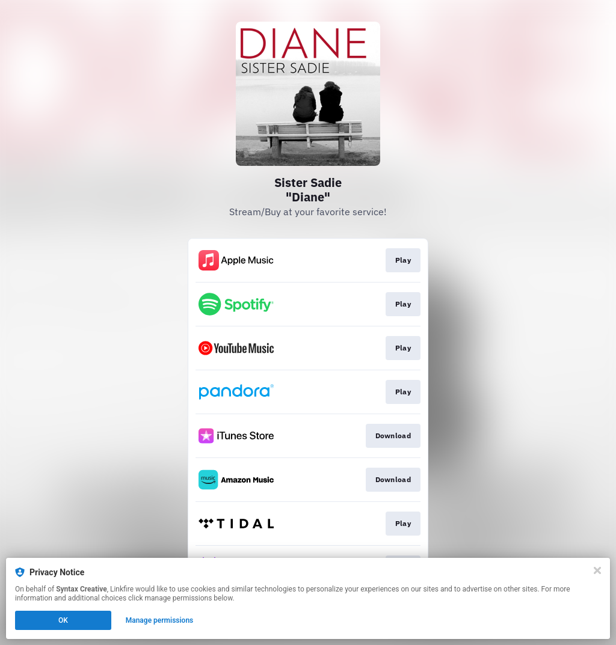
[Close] (597, 570)
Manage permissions (160, 620)
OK (63, 620)
